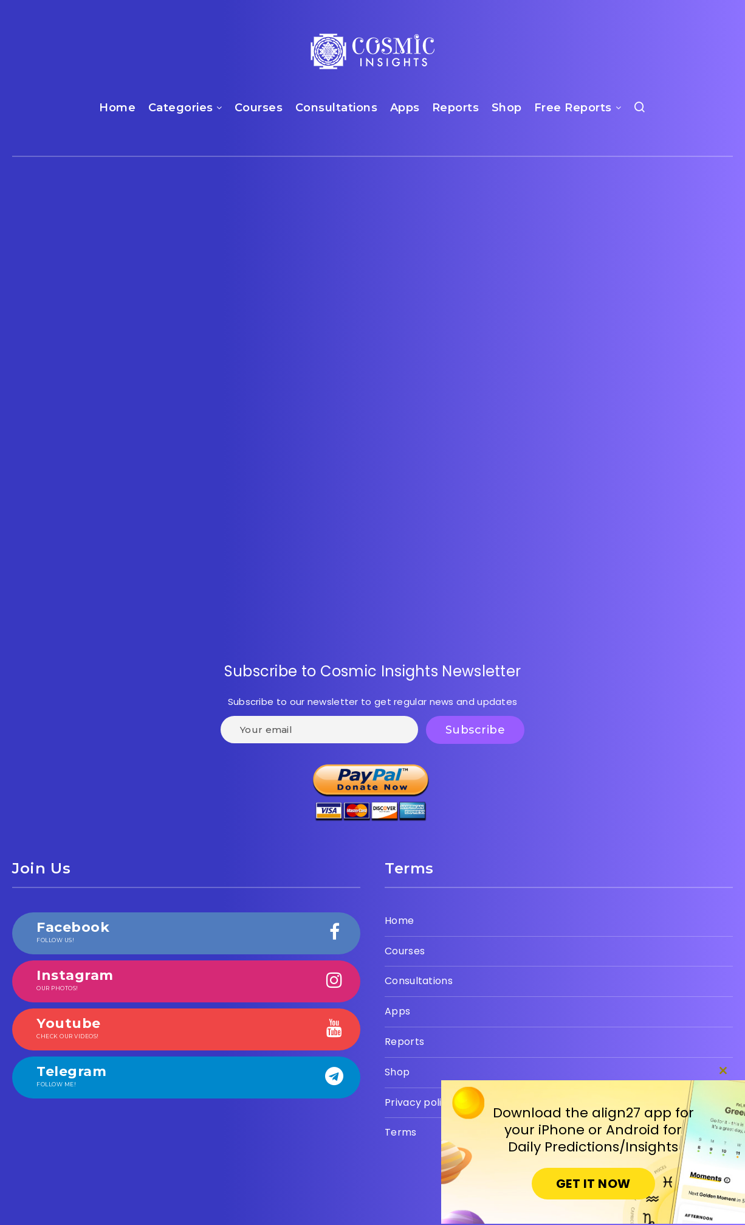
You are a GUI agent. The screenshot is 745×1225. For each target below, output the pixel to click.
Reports (455, 107)
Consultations (336, 107)
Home (117, 107)
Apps (405, 107)
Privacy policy (419, 1102)
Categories (180, 107)
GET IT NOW (593, 1183)
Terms (401, 1132)
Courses (259, 107)
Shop (507, 107)
